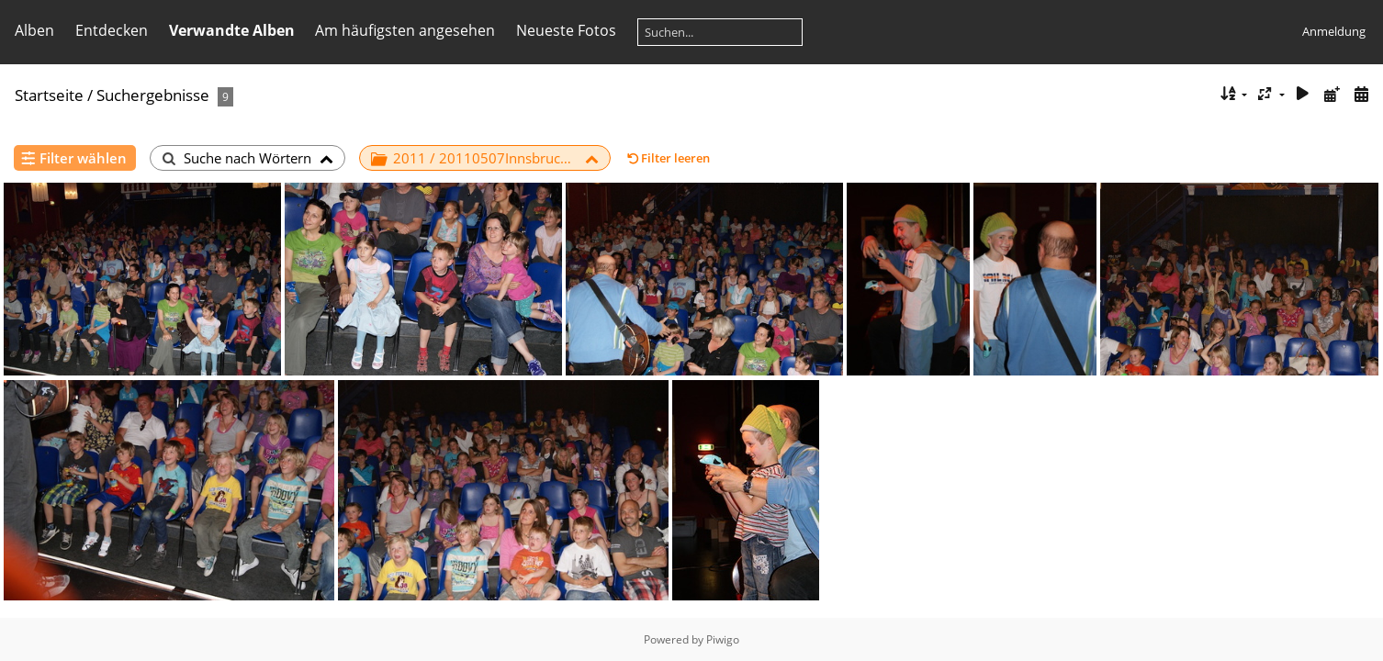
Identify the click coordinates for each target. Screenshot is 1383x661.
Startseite (49, 95)
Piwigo (722, 639)
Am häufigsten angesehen (405, 30)
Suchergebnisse (152, 95)
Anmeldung (1334, 31)
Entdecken (111, 30)
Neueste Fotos (566, 30)
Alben (34, 30)
